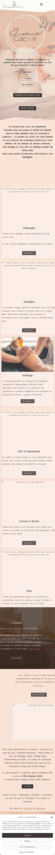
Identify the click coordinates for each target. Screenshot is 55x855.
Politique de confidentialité (26, 852)
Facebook (28, 808)
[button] (52, 817)
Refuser (27, 841)
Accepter (27, 835)
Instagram (40, 808)
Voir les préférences (27, 847)
